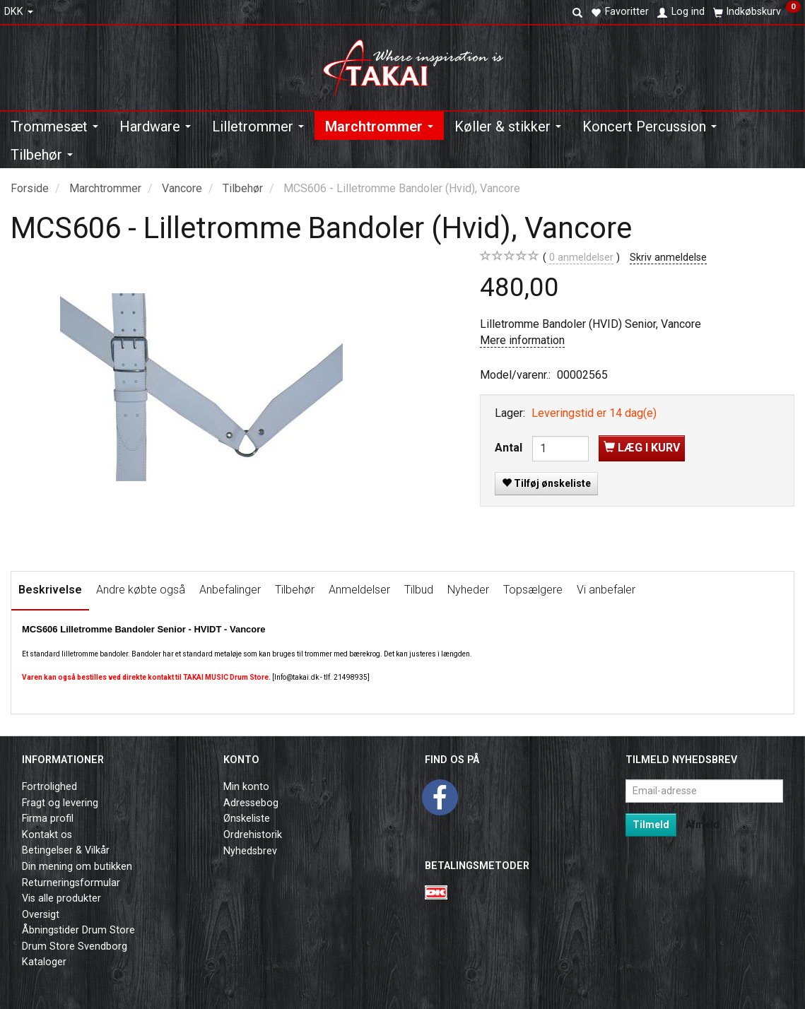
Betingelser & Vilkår (66, 850)
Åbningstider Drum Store (78, 930)
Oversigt (40, 915)
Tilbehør (295, 589)
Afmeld (702, 824)
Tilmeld (651, 824)
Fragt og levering (60, 803)
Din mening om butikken (77, 867)
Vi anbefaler (606, 589)
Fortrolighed (49, 787)
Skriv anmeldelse (668, 258)
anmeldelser (581, 258)
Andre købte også (140, 589)
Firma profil (48, 819)
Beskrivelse (50, 589)
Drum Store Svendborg (74, 946)
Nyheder (468, 589)
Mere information (522, 340)
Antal (510, 447)
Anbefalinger (230, 589)
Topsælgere (533, 589)
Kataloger (44, 962)
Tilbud (418, 589)
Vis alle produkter (61, 898)
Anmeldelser (359, 589)
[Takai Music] (419, 63)
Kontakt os (47, 835)
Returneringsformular (71, 883)
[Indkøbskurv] (757, 12)
